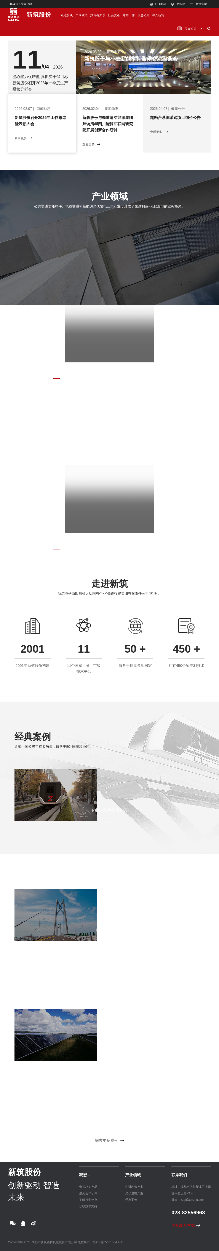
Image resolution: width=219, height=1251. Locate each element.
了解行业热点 (88, 1199)
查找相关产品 (88, 1187)
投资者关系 (97, 15)
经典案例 (32, 737)
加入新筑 (158, 15)
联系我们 (179, 1175)
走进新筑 (67, 15)
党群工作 (129, 15)
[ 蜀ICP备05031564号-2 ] (107, 1242)
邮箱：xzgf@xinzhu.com (188, 1199)
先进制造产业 (134, 1187)
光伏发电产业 (134, 1193)
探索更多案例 (109, 1140)
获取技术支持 (88, 1206)
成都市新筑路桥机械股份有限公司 (54, 1242)
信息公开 (143, 15)
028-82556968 (188, 1212)
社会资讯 (114, 15)
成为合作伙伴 (88, 1193)
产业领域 (81, 15)
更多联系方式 (185, 1225)
